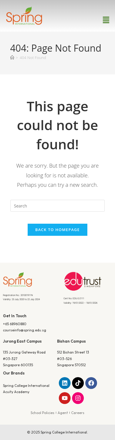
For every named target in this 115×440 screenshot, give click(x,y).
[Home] (12, 57)
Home (46, 93)
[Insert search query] (57, 206)
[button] (106, 20)
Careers (77, 412)
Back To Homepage (57, 229)
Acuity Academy (16, 392)
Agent (63, 412)
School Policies (42, 412)
